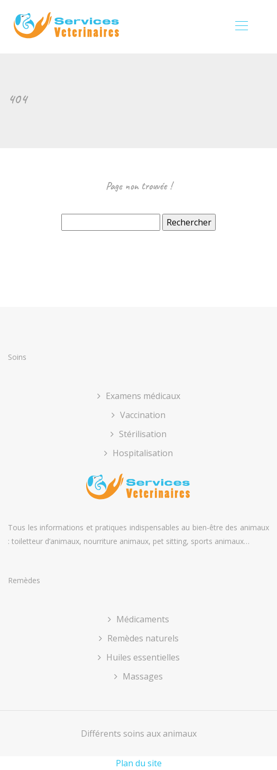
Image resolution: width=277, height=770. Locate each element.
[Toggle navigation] (241, 27)
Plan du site (139, 763)
